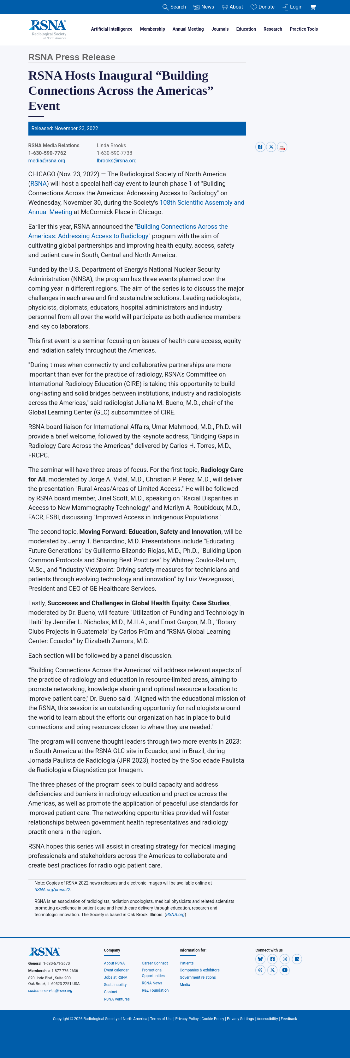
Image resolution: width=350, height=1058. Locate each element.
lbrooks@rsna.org (117, 161)
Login (292, 7)
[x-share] (271, 146)
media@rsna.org (46, 161)
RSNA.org (175, 914)
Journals (220, 29)
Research (273, 29)
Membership (152, 29)
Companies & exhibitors (200, 970)
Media (185, 984)
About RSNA (114, 963)
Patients (187, 963)
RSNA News (152, 983)
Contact (110, 992)
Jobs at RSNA (116, 977)
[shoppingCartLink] (314, 3)
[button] (261, 959)
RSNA (38, 183)
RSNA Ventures (117, 999)
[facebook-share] (261, 146)
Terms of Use (161, 1019)
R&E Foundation (155, 990)
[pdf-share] (282, 146)
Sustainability (115, 984)
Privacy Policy (187, 1019)
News (203, 7)
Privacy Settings (240, 1019)
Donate (263, 7)
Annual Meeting (188, 29)
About (232, 7)
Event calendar (117, 970)
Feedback (289, 1019)
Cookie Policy (212, 1019)
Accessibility (267, 1019)
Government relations (198, 977)
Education (246, 29)
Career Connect (155, 963)
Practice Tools (304, 29)
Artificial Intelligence (112, 29)
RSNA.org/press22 (52, 889)
